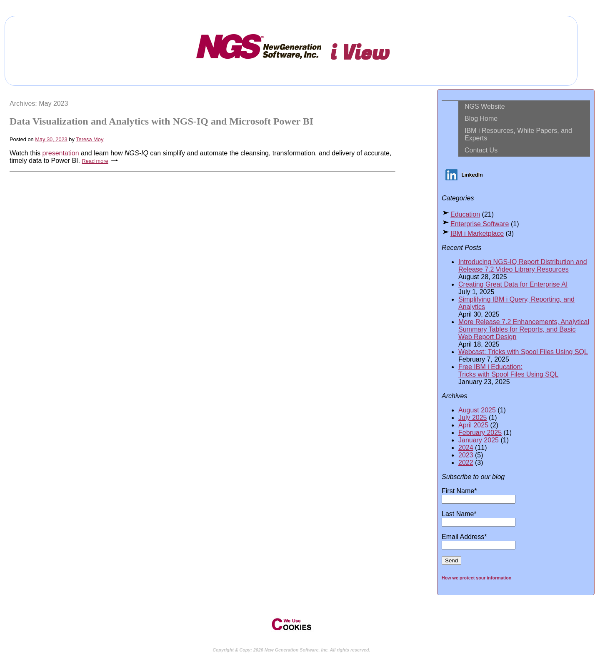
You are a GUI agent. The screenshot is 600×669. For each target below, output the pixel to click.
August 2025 (477, 410)
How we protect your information (476, 577)
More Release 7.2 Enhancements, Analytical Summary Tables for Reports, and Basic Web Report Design (523, 329)
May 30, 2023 (51, 139)
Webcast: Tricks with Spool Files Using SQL (523, 351)
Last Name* (478, 517)
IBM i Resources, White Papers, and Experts (518, 134)
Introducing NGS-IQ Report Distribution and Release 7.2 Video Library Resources (522, 265)
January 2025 (478, 440)
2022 (465, 462)
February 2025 (480, 432)
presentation (60, 153)
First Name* (478, 494)
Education (465, 214)
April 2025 (473, 425)
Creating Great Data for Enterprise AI (513, 284)
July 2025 (472, 417)
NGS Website (485, 106)
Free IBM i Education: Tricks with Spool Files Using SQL (508, 370)
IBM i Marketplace (477, 233)
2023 (465, 455)
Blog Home (481, 118)
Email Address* (478, 540)
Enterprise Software (479, 223)
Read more (95, 161)
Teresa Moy (89, 139)
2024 (465, 447)
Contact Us (481, 150)
